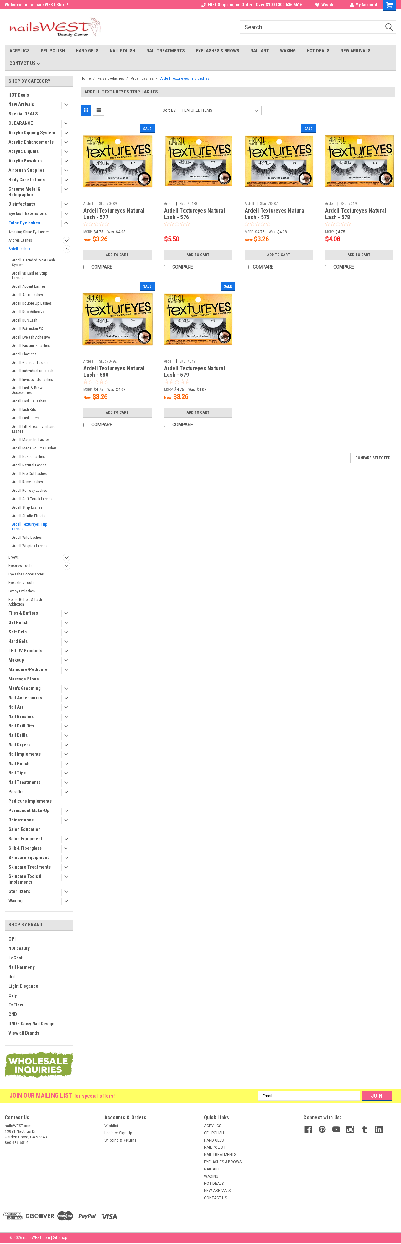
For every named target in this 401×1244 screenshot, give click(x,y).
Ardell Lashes (19, 248)
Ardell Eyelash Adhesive (31, 337)
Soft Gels (17, 632)
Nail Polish (18, 763)
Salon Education (24, 829)
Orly (12, 995)
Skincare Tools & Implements (25, 879)
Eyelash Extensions (27, 213)
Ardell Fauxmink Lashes (31, 345)
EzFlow (15, 1005)
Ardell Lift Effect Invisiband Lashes (33, 428)
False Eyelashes (24, 223)
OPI (12, 939)
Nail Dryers (19, 745)
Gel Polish (18, 622)
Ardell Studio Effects (28, 515)
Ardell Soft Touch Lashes (32, 498)
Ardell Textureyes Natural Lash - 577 (113, 213)
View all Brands (23, 1033)
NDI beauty (19, 948)
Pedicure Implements (30, 801)
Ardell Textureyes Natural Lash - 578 (355, 213)
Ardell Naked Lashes (28, 456)
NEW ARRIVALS (356, 51)
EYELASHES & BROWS (217, 51)
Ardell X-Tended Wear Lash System (33, 262)
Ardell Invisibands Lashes (32, 379)
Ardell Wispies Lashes (29, 545)
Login (109, 1133)
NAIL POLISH (122, 51)
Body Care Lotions (26, 179)
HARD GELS (87, 51)
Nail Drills (18, 735)
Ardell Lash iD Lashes (29, 401)
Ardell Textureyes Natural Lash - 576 (194, 213)
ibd (11, 976)
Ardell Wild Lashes (27, 537)
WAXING (288, 51)
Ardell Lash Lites (25, 418)
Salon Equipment (25, 839)
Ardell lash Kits (24, 409)
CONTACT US (25, 63)
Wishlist (325, 4)
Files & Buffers (23, 613)
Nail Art (15, 707)
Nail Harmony (21, 967)
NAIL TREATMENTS (165, 51)
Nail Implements (24, 754)
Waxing (15, 901)
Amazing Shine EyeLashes (28, 231)
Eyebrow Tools (20, 565)
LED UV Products (25, 650)
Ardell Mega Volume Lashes (34, 448)
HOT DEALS (318, 51)
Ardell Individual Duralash (32, 371)
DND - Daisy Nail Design (31, 1023)
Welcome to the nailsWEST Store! (36, 4)
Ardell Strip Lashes (27, 507)
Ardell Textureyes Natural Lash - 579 (194, 371)
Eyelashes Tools (21, 582)
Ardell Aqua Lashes (27, 294)
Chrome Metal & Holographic (24, 191)
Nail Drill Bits (21, 726)
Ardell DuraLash (24, 320)
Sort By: (169, 110)
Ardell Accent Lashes (28, 286)
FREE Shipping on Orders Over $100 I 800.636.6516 (251, 4)
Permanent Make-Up (28, 810)
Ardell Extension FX (27, 328)
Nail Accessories (25, 698)
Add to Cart (117, 254)
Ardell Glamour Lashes (30, 362)
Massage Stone (23, 679)
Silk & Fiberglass (25, 848)
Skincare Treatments (29, 867)
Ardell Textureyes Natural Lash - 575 (275, 213)
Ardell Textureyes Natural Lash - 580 (113, 371)
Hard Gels (18, 641)
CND (12, 1014)
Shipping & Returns (120, 1140)
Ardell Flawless (24, 354)
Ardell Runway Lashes (29, 490)
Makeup (16, 660)
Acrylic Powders (25, 161)
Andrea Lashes (20, 240)
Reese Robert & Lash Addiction (25, 601)
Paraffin (16, 792)
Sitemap (60, 1238)
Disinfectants (21, 204)
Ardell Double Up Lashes (32, 303)
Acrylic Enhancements (31, 142)
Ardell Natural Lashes (29, 465)
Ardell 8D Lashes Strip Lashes (29, 275)
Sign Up (125, 1133)
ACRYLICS (19, 51)
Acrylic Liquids (23, 151)
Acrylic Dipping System (31, 132)
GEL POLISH (53, 51)
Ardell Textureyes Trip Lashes (29, 526)
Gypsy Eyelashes (21, 591)
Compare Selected (372, 458)
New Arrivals (21, 104)
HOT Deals (18, 95)
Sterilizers (19, 891)
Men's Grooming (24, 688)
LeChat (15, 958)
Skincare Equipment (28, 857)
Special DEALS (23, 114)
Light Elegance (23, 986)
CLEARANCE (20, 123)
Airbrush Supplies (26, 170)
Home (86, 78)
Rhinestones (21, 820)
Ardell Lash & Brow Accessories (27, 390)
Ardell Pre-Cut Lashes (29, 473)
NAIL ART (259, 51)
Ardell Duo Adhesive (28, 311)
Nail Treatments (24, 782)
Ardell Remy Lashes (27, 482)
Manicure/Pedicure (28, 669)
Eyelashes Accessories (26, 574)
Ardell (88, 204)
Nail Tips (17, 773)
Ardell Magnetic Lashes (30, 439)
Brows (13, 557)
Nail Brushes (21, 716)
